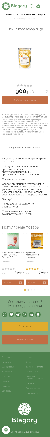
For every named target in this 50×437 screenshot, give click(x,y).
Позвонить (25, 326)
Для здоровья (8, 367)
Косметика (7, 371)
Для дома (6, 376)
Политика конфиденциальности (35, 377)
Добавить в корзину (25, 100)
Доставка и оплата (34, 367)
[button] (25, 290)
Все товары (7, 357)
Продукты (6, 362)
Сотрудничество (33, 388)
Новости (5, 381)
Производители (33, 393)
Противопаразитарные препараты (30, 14)
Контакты (30, 383)
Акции (29, 357)
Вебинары (6, 391)
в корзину (8, 282)
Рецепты (6, 386)
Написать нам (25, 339)
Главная (8, 14)
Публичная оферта (34, 371)
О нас (28, 362)
